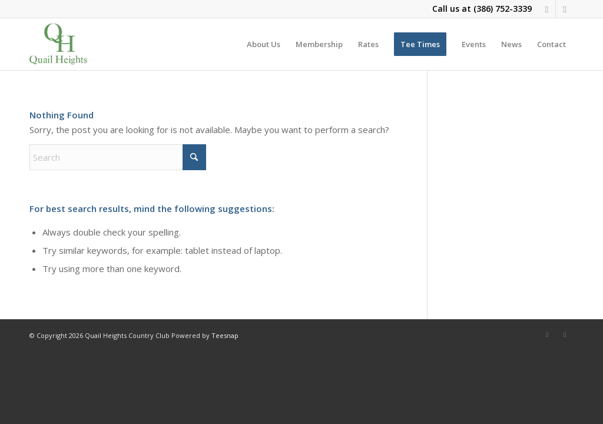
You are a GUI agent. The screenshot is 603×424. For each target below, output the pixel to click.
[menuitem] (263, 44)
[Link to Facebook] (546, 9)
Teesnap (224, 335)
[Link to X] (565, 9)
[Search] (117, 157)
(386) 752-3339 (502, 8)
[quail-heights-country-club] (58, 44)
